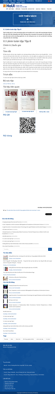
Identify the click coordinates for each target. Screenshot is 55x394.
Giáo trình (15, 210)
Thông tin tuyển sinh (9, 383)
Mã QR (6, 114)
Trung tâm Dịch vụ (30, 0)
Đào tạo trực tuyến (9, 387)
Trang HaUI (5, 0)
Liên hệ (23, 2)
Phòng (10, 0)
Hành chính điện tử (9, 385)
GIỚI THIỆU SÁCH (31, 22)
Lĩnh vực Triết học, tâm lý (9, 83)
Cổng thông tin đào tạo (10, 388)
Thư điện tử (12, 2)
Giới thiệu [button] (12, 9)
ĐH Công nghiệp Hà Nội (23, 210)
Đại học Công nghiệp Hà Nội (11, 381)
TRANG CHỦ (23, 22)
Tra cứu (49, 9)
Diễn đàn (18, 9)
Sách (12, 210)
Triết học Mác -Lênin (44, 111)
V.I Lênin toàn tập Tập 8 (11, 111)
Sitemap (18, 2)
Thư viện (9, 210)
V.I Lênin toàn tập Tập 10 (28, 111)
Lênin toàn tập (32, 210)
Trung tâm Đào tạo (21, 0)
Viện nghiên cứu (38, 0)
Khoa (14, 0)
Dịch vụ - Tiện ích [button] (41, 9)
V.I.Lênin (38, 210)
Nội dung (7, 135)
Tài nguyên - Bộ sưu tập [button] (28, 9)
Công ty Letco (6, 2)
